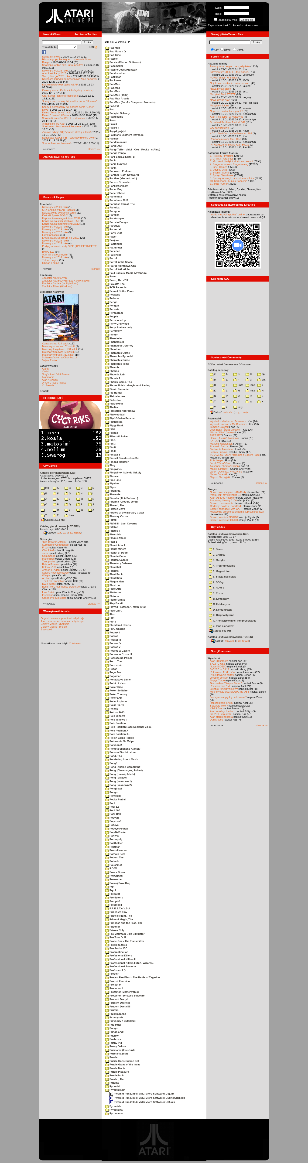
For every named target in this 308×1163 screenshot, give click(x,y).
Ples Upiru (113, 610)
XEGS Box (216, 708)
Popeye (112, 824)
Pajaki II (112, 127)
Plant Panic (114, 574)
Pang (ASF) (114, 145)
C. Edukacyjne (219, 604)
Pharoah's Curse (117, 360)
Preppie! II (113, 904)
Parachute (113, 196)
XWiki (45, 371)
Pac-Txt (112, 106)
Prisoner (112, 926)
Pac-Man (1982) (116, 95)
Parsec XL (113, 229)
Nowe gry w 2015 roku (55, 243)
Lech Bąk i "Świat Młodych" (225, 429)
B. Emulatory (219, 598)
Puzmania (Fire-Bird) (120, 1050)
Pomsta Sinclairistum (120, 752)
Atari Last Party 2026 (54, 73)
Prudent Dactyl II (117, 1002)
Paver (110, 276)
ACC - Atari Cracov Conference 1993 (231, 133)
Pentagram (114, 312)
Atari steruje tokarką (221, 716)
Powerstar (113, 879)
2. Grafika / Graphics (221, 158)
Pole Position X (116, 730)
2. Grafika (217, 554)
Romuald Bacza (219, 446)
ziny (238, 407)
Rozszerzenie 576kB (221, 702)
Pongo (111, 792)
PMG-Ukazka (115, 628)
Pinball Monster (117, 461)
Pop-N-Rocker (116, 832)
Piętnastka (113, 421)
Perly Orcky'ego (117, 323)
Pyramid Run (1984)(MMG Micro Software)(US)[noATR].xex (147, 1097)
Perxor (111, 334)
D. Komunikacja (220, 609)
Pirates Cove (115, 508)
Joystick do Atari (219, 677)
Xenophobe (48, 561)
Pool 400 (112, 810)
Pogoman (113, 676)
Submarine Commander (55, 544)
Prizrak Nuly (114, 930)
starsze (96, 268)
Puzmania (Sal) (116, 1053)
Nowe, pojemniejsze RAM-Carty (228, 492)
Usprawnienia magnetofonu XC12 (61, 218)
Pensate (112, 309)
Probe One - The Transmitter (124, 941)
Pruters (112, 1010)
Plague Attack (115, 538)
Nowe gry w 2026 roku (55, 70)
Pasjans (112, 240)
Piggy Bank (114, 425)
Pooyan (112, 817)
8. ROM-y (216, 587)
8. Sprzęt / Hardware (221, 175)
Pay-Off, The (115, 283)
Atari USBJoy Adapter (222, 497)
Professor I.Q (115, 970)
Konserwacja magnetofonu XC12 (61, 223)
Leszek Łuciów (218, 452)
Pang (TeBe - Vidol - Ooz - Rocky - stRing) (132, 149)
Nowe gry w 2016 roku (55, 240)
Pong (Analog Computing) (123, 766)
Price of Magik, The (119, 919)
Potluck (112, 861)
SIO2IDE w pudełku (221, 714)
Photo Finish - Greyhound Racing (127, 385)
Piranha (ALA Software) (121, 498)
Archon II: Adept (51, 569)
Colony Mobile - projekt (54, 626)
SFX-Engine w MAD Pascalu (58, 209)
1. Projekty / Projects (221, 155)
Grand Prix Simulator (54, 597)
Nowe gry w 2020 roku (55, 226)
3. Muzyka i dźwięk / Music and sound (231, 161)
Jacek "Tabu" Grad (220, 463)
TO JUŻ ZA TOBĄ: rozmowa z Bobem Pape (235, 454)
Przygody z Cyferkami (120, 1021)
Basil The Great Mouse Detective (61, 586)
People (111, 316)
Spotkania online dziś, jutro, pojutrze (62, 65)
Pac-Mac (112, 84)
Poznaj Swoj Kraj (117, 883)
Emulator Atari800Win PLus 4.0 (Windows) (66, 280)
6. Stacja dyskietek (222, 576)
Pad (109, 109)
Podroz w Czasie (117, 650)
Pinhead (112, 476)
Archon (46, 578)
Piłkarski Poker (116, 436)
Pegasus (112, 294)
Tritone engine (50, 260)
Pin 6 (110, 447)
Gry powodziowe (219, 127)
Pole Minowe (115, 715)
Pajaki (111, 123)
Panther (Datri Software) (122, 174)
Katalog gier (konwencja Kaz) (57, 472)
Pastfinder (113, 243)
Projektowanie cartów (222, 674)
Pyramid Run (115, 1089)
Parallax (112, 214)
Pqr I (110, 886)
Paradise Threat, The (120, 204)
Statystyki (46, 629)
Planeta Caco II (116, 559)
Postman (112, 846)
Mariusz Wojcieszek (221, 443)
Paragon (112, 211)
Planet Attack (115, 545)
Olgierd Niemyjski (220, 477)
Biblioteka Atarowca (52, 291)
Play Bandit (114, 603)
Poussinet (113, 865)
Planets (112, 570)
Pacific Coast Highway (121, 69)
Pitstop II (112, 530)
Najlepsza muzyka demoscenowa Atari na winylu (69, 79)
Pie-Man (112, 407)
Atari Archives (50, 379)
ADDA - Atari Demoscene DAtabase (229, 364)
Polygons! (113, 745)
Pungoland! (114, 1031)
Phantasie (113, 338)
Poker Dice (114, 687)
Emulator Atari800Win (54, 277)
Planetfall (113, 567)
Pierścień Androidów (120, 410)
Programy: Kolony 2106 (223, 500)
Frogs (45, 547)
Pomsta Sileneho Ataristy (122, 748)
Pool (110, 803)
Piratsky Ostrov (116, 516)
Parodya (112, 225)
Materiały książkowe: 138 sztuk (60, 349)
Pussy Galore (115, 1046)
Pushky (112, 1035)
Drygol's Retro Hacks (54, 382)
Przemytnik (114, 1017)
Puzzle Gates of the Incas (122, 1064)
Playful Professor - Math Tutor (125, 606)
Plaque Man (114, 581)
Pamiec (112, 138)
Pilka (110, 429)
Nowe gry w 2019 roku (55, 229)
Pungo (111, 1028)
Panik (110, 167)
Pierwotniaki (115, 414)
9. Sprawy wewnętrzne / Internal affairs (232, 178)
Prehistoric (114, 897)
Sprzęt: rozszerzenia (221, 503)
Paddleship (114, 116)
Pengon (112, 305)
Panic (110, 160)
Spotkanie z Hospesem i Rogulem (61, 126)
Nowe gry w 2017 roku (55, 232)
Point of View (115, 683)
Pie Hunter (113, 392)
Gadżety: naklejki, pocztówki (226, 506)
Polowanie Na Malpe (119, 741)
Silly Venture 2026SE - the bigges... (230, 72)
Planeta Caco (115, 556)
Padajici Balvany (117, 113)
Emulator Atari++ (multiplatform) (60, 283)
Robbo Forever (50, 564)
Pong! (111, 763)
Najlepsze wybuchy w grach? (226, 111)
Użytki (227, 49)
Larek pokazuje (51, 235)
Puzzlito (112, 1082)
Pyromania (114, 1113)
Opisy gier (46, 539)
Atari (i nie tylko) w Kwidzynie (226, 116)
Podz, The (113, 661)
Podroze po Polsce (118, 657)
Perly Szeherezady (118, 327)
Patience (112, 251)
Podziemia (113, 665)
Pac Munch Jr (115, 51)
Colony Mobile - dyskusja (55, 623)
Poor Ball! (113, 814)
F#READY (216, 435)
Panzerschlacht (116, 185)
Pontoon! (113, 795)
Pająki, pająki (115, 131)
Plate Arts (113, 588)
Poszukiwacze (116, 850)
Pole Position (115, 723)
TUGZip (78, 533)
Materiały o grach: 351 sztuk (58, 354)
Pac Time (113, 55)
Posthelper (114, 843)
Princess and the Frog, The (123, 923)
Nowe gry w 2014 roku (55, 257)
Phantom (112, 349)
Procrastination (116, 952)
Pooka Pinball (115, 799)
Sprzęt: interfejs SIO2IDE (224, 517)
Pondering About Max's (121, 759)
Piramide (112, 494)
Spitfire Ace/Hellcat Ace (55, 572)
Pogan (111, 668)
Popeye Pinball (116, 828)
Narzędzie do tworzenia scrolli (59, 212)
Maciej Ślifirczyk (219, 468)
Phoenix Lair (115, 374)
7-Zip (70, 533)
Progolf (112, 973)
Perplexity (113, 331)
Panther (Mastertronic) (121, 178)
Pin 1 (110, 440)
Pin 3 (110, 443)
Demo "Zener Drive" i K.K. (57, 112)
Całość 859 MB (220, 630)
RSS (93, 47)
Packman (113, 80)
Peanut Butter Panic (119, 291)
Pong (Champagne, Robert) (124, 770)
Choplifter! (48, 550)
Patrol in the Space (119, 262)
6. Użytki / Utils (218, 169)
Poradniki (45, 204)
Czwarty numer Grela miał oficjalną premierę (67, 90)
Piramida (112, 490)
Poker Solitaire (116, 690)
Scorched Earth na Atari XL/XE (227, 122)
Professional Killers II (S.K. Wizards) (129, 963)
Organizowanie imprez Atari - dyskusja (62, 618)
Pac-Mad (112, 87)
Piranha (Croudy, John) (121, 501)
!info (238, 385)
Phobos (112, 371)
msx (250, 390)
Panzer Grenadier (118, 182)
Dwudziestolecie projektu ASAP (60, 84)
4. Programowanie (222, 565)
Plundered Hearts (118, 625)
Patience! (113, 254)
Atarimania (48, 377)
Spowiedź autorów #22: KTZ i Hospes (63, 118)
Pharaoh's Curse (117, 352)
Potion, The (114, 857)
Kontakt (44, 391)
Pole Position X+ (117, 734)
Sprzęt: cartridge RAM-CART (226, 508)
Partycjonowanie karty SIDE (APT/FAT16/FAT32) (69, 246)
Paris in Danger (116, 222)
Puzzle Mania (115, 1068)
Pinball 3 (112, 454)
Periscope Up (115, 320)
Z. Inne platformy (221, 626)
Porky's (112, 835)
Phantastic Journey (119, 345)
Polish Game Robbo (119, 737)
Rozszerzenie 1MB (220, 686)
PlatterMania (115, 599)
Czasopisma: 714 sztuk (55, 343)
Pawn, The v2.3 (116, 280)
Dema (240, 49)
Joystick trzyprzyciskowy (224, 688)
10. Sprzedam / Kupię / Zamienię (228, 181)
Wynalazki (214, 658)
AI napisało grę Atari (53, 123)
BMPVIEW (48, 251)
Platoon (112, 596)
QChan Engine (50, 263)
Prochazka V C (116, 948)
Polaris (111, 708)
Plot (109, 617)
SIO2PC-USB (218, 663)
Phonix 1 (112, 378)
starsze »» (94, 149)
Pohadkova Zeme (118, 679)
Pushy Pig (113, 1042)
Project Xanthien (117, 981)
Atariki (45, 368)
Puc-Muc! (113, 1024)
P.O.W (111, 868)
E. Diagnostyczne (221, 615)
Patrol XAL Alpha (117, 269)
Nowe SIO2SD (218, 666)
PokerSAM (113, 697)
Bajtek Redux (49, 360)
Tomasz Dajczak (219, 426)
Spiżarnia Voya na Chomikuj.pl (59, 357)
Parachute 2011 (116, 200)
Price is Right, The (118, 915)
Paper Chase (115, 193)
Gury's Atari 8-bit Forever (56, 374)
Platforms (113, 592)
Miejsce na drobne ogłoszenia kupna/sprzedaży (237, 511)
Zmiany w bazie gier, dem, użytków (230, 66)
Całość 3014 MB (53, 519)
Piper (110, 487)
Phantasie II (114, 341)
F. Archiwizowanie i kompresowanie (232, 620)
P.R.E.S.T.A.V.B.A (117, 908)
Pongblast (113, 788)
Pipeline (112, 483)
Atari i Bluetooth (219, 661)
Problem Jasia (116, 944)
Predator (112, 893)
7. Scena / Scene (219, 172)
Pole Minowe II (116, 719)
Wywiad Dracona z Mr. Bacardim (228, 424)
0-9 (45, 487)
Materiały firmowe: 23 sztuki (58, 351)
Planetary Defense (118, 563)
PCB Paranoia (116, 287)
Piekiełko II (114, 403)
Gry (216, 49)
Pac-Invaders (115, 73)
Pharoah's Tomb (117, 363)
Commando (48, 555)
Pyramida (113, 1106)
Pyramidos (114, 1110)
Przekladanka (115, 1013)
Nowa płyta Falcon (220, 88)
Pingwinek (113, 469)
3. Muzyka (217, 560)
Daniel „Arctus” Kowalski (224, 438)
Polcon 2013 (114, 712)
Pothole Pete (115, 854)
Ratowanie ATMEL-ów (222, 672)
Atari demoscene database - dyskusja (62, 621)
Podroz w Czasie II (118, 654)
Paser (110, 236)
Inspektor (47, 595)
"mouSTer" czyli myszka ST (225, 494)
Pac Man (112, 47)
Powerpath (114, 875)
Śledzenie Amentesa (221, 449)
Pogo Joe (113, 672)
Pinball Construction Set (122, 458)
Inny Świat (48, 592)
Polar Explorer (116, 701)
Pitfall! (111, 519)
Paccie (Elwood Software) (123, 62)
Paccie (111, 58)
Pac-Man (112, 91)
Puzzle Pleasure (117, 1071)
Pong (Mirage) (116, 777)
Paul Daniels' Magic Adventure (126, 273)
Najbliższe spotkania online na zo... (230, 83)
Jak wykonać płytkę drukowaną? (228, 697)
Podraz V (112, 647)
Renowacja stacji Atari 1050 (225, 139)
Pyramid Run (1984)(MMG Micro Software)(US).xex (142, 1102)
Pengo (111, 302)
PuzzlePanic (114, 1075)
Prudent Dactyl (116, 999)
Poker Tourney (116, 694)
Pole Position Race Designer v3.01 (128, 726)
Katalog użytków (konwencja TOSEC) (230, 637)
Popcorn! (113, 821)
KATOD (214, 440)
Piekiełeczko (115, 396)
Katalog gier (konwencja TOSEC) (60, 526)
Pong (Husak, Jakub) (120, 774)
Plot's (110, 621)
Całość (50, 532)
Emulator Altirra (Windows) (57, 286)
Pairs (110, 120)
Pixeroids (113, 534)
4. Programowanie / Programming (229, 164)
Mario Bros (48, 558)
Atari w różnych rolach (222, 711)
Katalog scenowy (218, 370)
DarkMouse (216, 719)
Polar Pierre (114, 705)
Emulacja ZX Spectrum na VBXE (60, 237)
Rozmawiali (215, 418)
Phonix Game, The (118, 382)
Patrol (111, 258)
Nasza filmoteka (51, 56)
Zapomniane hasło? (219, 25)
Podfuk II (112, 632)
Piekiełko (113, 400)
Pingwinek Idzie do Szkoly (123, 472)
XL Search (48, 385)
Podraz (111, 636)
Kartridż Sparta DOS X (55, 215)
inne (69, 515)
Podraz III (113, 639)
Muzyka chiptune (219, 105)
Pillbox (111, 432)
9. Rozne (216, 593)
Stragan (212, 489)
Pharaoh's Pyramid (119, 356)
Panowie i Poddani (118, 171)
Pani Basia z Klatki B (120, 156)
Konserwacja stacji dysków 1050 (60, 221)
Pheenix (112, 367)
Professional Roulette (120, 966)
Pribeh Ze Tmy (116, 912)
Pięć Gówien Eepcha (120, 418)
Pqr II (110, 890)
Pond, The (113, 756)
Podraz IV (113, 643)
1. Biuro (215, 549)
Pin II (110, 450)
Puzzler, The (114, 1079)
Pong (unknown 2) (118, 785)
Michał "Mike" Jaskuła (222, 432)
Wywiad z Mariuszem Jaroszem (228, 421)
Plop (110, 614)
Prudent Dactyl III (117, 1006)
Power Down (115, 872)
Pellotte (112, 298)
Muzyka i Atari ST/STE (223, 94)
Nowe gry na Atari (220, 100)
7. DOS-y (216, 582)
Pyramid (112, 1086)
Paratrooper (114, 218)
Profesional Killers (118, 955)
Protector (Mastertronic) (122, 991)
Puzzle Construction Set (122, 1061)
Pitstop (111, 527)
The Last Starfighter (53, 581)
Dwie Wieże (49, 583)
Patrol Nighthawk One (120, 265)
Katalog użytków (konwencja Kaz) (228, 534)
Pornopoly (113, 839)
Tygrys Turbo (217, 680)
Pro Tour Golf (115, 937)
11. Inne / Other (219, 183)
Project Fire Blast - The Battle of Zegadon (132, 977)
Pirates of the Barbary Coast (124, 512)
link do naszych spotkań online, (227, 214)
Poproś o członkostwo (245, 25)
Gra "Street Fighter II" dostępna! (60, 95)
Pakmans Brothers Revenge (124, 134)
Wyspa (46, 575)
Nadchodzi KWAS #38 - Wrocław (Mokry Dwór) (69, 137)
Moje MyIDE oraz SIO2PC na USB (229, 691)
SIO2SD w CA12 (219, 669)
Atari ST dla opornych (54, 254)
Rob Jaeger (216, 460)
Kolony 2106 (49, 567)
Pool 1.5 (112, 806)
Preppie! (112, 901)
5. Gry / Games (218, 167)
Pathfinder (113, 247)
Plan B (111, 541)
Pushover (113, 1039)
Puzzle (111, 1057)
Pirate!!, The (114, 505)
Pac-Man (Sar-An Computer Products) (130, 102)
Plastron (112, 585)
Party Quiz (113, 232)
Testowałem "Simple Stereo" (226, 683)
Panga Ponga (115, 153)
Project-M (113, 984)
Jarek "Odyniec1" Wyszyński (226, 471)
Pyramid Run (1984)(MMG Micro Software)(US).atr (141, 1093)
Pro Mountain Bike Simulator (124, 933)
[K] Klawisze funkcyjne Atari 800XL (229, 144)
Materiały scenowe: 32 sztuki (58, 346)
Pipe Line (113, 480)
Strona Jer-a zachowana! (56, 143)
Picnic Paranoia (117, 389)
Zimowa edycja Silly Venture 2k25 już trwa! (66, 132)
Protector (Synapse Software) (125, 995)
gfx (261, 379)
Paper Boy (113, 189)
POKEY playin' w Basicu (224, 77)
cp (261, 374)
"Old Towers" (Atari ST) (55, 542)
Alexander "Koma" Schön (224, 466)
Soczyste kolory (219, 705)
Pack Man (113, 76)
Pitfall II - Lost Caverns (121, 523)
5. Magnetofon (219, 571)
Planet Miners (115, 548)
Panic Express (116, 164)
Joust (45, 553)
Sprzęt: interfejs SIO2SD (224, 520)
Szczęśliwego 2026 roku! (56, 76)
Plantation (113, 578)
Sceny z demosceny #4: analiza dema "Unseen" (69, 101)
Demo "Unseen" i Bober (55, 115)
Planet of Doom (116, 552)
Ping (110, 465)
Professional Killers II (120, 959)
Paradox (112, 207)
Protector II (114, 988)
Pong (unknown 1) (118, 781)
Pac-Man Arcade (117, 98)
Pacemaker (114, 66)
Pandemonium (116, 142)
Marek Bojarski (218, 474)
